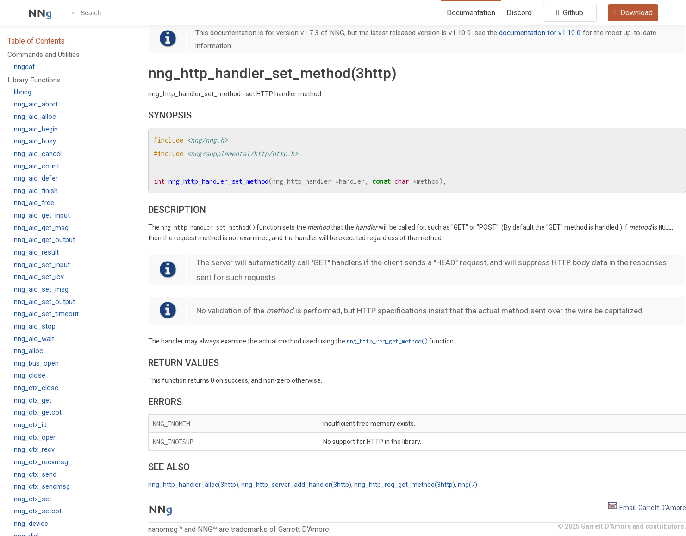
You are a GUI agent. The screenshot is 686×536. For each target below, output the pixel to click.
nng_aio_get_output (44, 240)
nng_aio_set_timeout (46, 314)
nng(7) (467, 484)
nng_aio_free (34, 203)
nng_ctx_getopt (38, 413)
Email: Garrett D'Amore (646, 507)
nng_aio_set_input (42, 265)
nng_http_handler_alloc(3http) (193, 484)
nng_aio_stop (35, 326)
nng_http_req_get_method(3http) (404, 484)
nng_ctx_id (30, 425)
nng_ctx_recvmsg (41, 462)
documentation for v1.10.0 (540, 33)
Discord (519, 12)
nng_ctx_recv (34, 450)
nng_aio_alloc (35, 117)
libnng (22, 92)
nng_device (31, 524)
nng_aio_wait (34, 339)
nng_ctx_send (35, 475)
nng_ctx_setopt (38, 511)
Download (633, 12)
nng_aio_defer (36, 178)
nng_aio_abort (36, 104)
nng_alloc (28, 351)
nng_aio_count (36, 166)
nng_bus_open (36, 364)
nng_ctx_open (35, 438)
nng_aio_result (36, 252)
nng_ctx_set (32, 499)
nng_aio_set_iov (39, 277)
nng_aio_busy (35, 141)
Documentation (471, 12)
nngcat (24, 67)
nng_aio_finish (36, 191)
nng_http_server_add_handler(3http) (296, 484)
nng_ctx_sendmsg (42, 487)
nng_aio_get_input (42, 215)
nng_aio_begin (36, 129)
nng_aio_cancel (38, 154)
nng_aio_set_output (44, 302)
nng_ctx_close (36, 388)
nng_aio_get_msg (41, 228)
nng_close (29, 376)
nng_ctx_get (32, 401)
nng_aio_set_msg (41, 289)
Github (570, 12)
